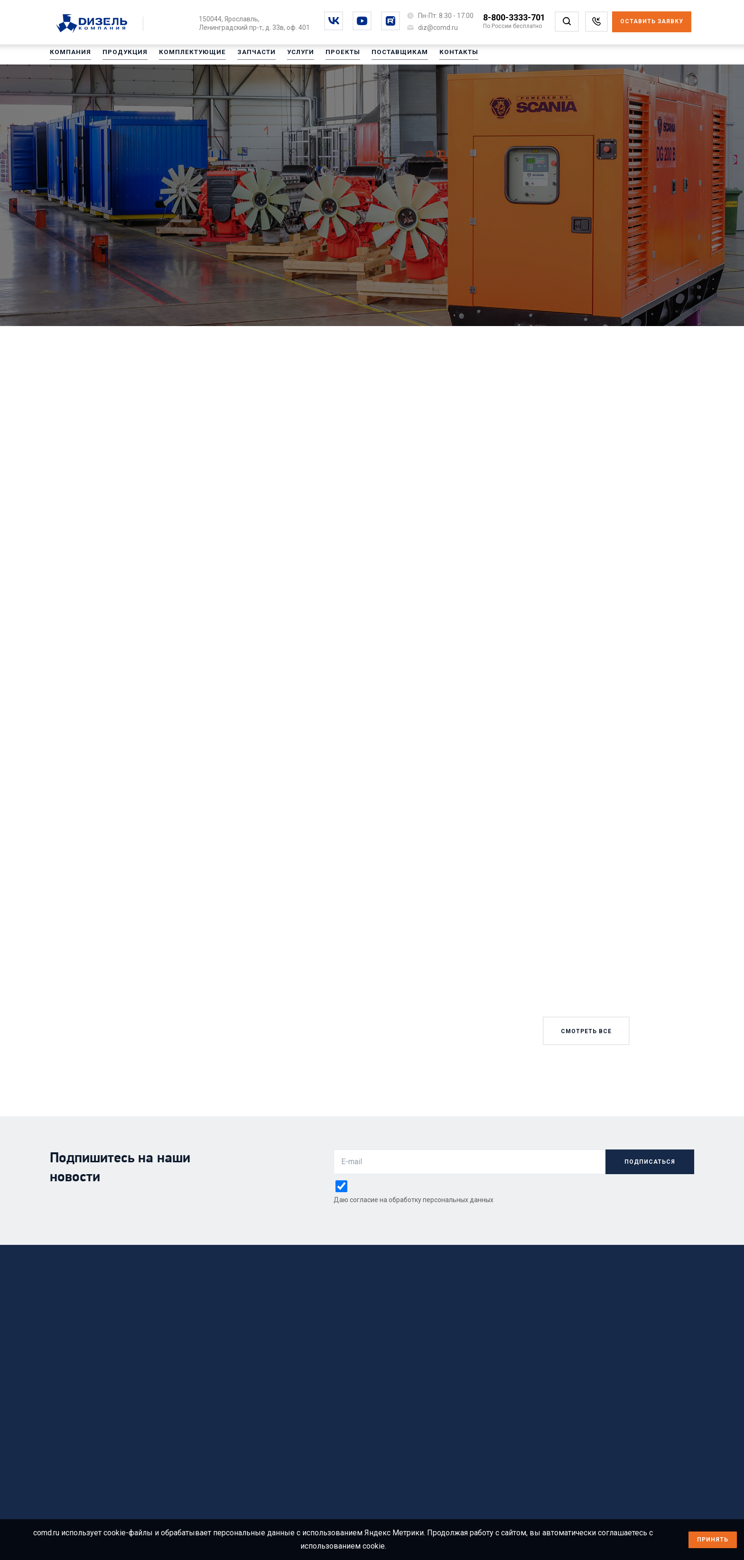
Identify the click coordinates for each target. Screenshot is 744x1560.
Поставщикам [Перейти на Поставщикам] (380, 56)
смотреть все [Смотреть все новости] (586, 1031)
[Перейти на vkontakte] (333, 20)
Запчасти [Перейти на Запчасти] (243, 56)
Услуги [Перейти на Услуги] (286, 56)
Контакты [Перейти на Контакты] (436, 56)
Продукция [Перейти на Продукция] (120, 56)
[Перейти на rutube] (390, 20)
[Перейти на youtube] (362, 20)
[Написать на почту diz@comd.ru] (438, 27)
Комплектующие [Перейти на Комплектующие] (183, 56)
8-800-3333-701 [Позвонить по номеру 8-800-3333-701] (514, 17)
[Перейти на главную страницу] (96, 24)
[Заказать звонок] (596, 21)
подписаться (649, 1161)
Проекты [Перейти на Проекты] (326, 56)
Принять (712, 1539)
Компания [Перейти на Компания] (69, 56)
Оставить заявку (651, 21)
